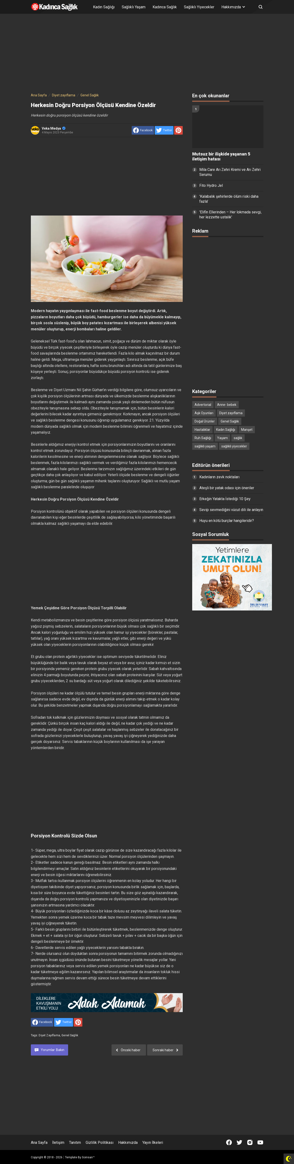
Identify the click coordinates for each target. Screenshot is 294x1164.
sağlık (238, 438)
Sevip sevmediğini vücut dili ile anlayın (231, 509)
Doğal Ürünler (205, 421)
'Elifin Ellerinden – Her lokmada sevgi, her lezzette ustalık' (230, 214)
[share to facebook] (143, 130)
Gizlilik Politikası (99, 1142)
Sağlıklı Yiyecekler (199, 7)
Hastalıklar (202, 430)
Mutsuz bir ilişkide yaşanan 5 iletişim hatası (221, 156)
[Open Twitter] (239, 1142)
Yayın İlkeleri (152, 1142)
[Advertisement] (147, 54)
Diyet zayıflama (49, 1035)
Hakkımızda (128, 1142)
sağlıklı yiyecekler (234, 446)
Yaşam (222, 438)
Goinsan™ (88, 1157)
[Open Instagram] (250, 1142)
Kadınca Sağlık (165, 7)
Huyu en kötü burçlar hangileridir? (226, 520)
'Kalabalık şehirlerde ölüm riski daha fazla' (228, 199)
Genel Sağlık (69, 1035)
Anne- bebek (226, 405)
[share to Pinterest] (178, 130)
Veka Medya (53, 128)
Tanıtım (75, 1142)
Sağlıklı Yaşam (133, 7)
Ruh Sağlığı (203, 438)
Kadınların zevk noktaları (219, 477)
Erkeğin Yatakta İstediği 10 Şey (225, 499)
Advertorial (203, 405)
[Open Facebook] (229, 1142)
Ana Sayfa (39, 1142)
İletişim (58, 1142)
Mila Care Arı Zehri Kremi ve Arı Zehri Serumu (230, 172)
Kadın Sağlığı (104, 7)
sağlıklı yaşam (205, 446)
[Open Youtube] (260, 1142)
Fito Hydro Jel (211, 185)
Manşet (246, 430)
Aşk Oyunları (204, 413)
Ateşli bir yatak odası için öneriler (226, 488)
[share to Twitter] (164, 130)
